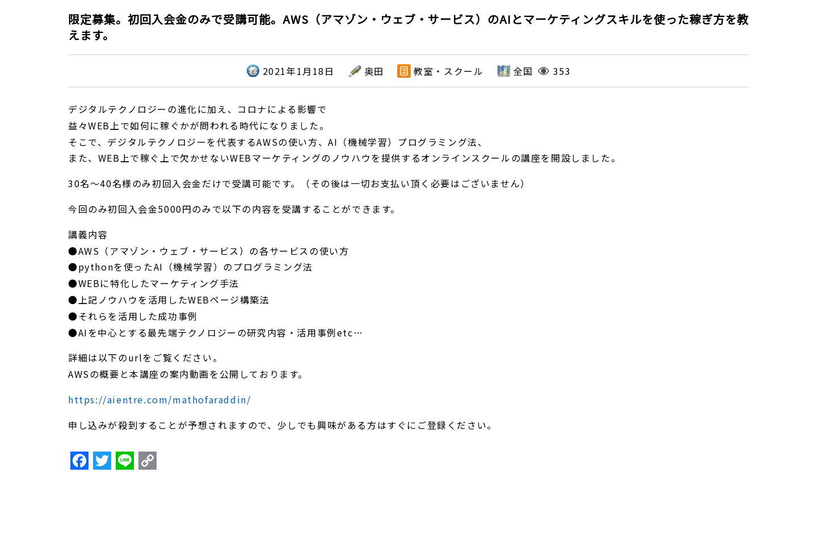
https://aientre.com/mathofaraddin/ (159, 399)
